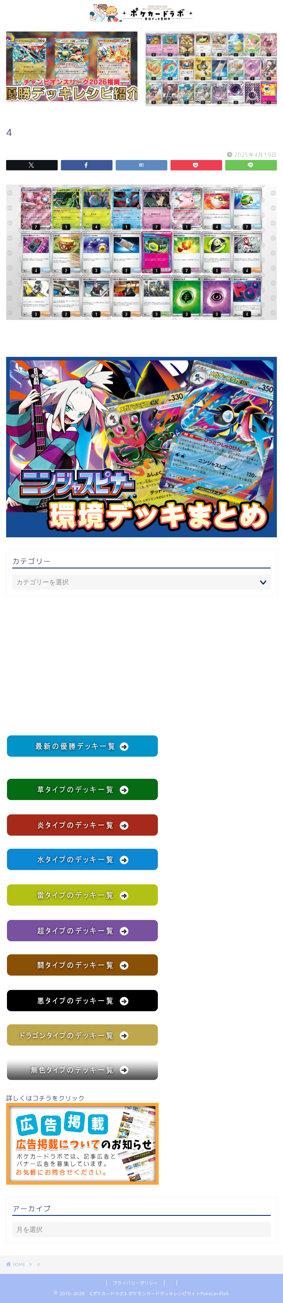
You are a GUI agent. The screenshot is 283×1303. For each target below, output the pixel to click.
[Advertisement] (141, 665)
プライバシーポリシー (135, 1283)
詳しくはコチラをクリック (82, 1139)
